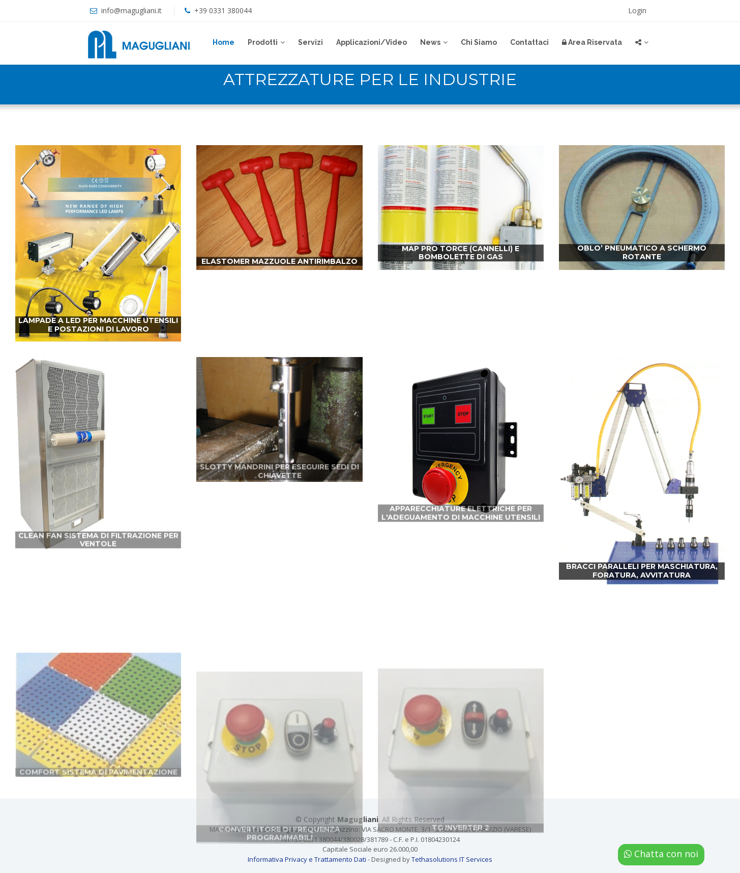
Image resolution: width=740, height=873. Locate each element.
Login (637, 10)
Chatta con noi (661, 854)
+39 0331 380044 (223, 10)
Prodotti (263, 42)
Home (223, 42)
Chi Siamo (479, 42)
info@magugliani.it (131, 10)
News (430, 42)
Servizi (310, 42)
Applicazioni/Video (371, 42)
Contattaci (529, 42)
